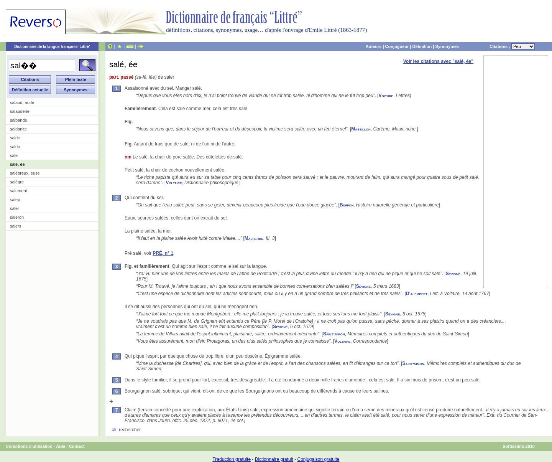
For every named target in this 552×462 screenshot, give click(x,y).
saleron (17, 217)
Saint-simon (334, 334)
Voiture (386, 95)
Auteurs (374, 46)
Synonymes (447, 46)
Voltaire (174, 182)
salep (15, 199)
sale (14, 155)
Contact (77, 446)
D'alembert (416, 293)
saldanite (18, 129)
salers (15, 226)
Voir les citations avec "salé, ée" (438, 61)
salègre (17, 182)
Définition (422, 46)
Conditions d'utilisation (29, 446)
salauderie (20, 111)
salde (15, 137)
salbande (18, 120)
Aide (60, 446)
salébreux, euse (25, 173)
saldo (15, 146)
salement (18, 190)
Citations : (512, 46)
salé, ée (17, 164)
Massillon (360, 129)
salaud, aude (22, 102)
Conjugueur (397, 46)
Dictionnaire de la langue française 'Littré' (52, 47)
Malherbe (254, 238)
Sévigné (453, 273)
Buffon (346, 205)
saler (14, 208)
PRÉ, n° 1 (163, 253)
